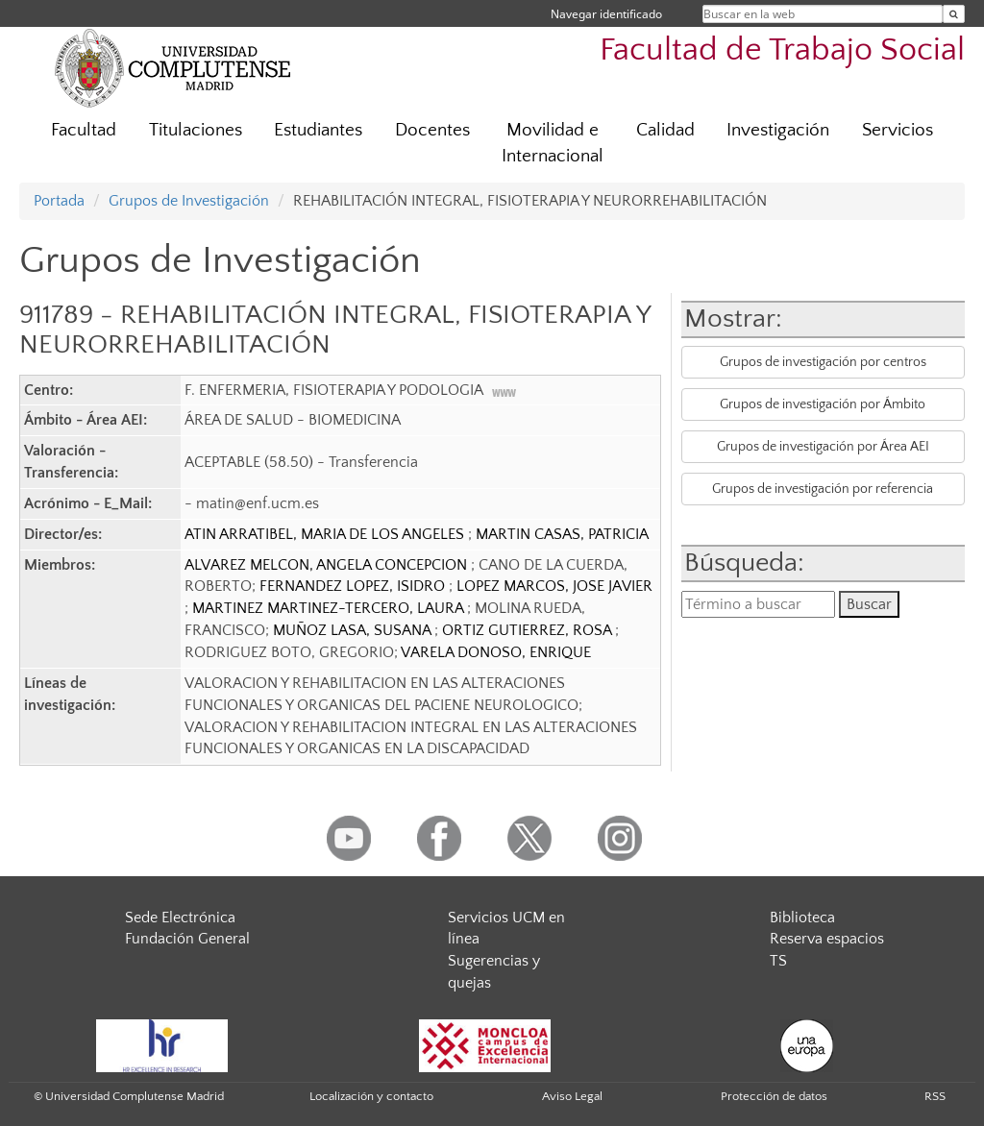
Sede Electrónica (180, 917)
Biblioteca (802, 917)
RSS (935, 1096)
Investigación (777, 130)
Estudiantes (318, 130)
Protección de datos (774, 1096)
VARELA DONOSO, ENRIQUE (496, 652)
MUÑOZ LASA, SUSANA (353, 630)
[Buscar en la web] (954, 14)
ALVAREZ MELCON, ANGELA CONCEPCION (327, 565)
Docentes (432, 130)
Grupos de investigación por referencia (822, 489)
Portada (59, 200)
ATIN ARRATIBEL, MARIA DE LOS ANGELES (326, 534)
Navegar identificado (606, 14)
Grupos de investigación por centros (823, 362)
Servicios (897, 130)
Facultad (83, 130)
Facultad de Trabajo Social (782, 50)
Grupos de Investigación (189, 200)
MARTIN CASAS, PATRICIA (562, 534)
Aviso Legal (572, 1096)
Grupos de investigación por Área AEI (823, 446)
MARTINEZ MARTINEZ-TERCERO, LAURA (329, 608)
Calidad (665, 130)
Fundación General (187, 938)
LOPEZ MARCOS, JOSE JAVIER (554, 586)
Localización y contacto (371, 1096)
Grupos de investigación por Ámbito (822, 404)
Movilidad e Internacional (552, 143)
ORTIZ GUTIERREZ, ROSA (528, 630)
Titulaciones (195, 130)
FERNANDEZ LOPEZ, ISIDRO (354, 586)
